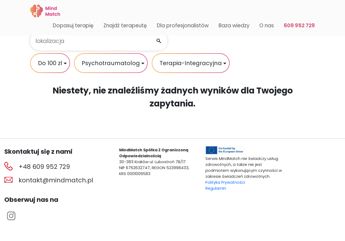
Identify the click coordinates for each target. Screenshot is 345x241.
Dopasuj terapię (73, 25)
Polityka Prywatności (225, 182)
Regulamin (215, 188)
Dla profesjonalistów (183, 25)
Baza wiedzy (234, 25)
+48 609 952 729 (44, 166)
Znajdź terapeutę (125, 25)
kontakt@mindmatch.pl (56, 180)
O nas (266, 25)
